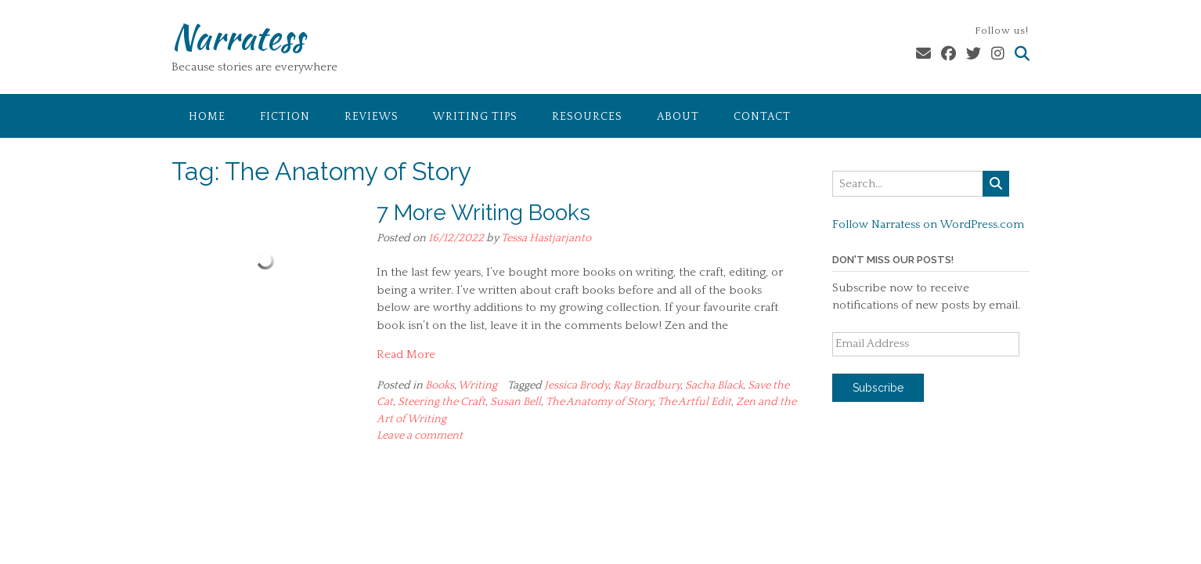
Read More (406, 354)
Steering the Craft (441, 402)
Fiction (285, 116)
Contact (762, 116)
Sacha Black (714, 385)
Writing (477, 385)
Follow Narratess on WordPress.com (928, 224)
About (678, 116)
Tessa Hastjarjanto (546, 238)
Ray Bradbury (646, 385)
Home (207, 116)
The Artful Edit (694, 402)
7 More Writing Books (483, 213)
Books (439, 385)
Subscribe (878, 387)
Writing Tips (475, 116)
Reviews (371, 116)
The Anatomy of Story (599, 402)
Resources (587, 116)
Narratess (237, 37)
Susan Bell (515, 402)
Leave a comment (420, 435)
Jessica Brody (576, 385)
